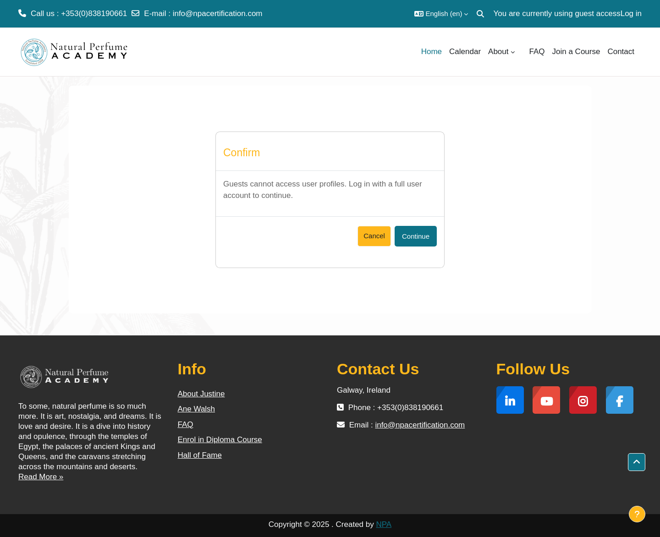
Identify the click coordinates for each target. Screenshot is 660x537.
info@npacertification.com (218, 13)
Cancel (374, 236)
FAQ (185, 424)
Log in (631, 13)
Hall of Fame (200, 455)
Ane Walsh (196, 409)
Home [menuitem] (431, 51)
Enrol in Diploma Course (220, 439)
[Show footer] (637, 514)
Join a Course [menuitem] (576, 51)
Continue (415, 236)
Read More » (40, 476)
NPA (383, 524)
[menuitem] (522, 52)
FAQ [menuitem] (537, 51)
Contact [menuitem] (620, 51)
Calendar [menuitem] (465, 51)
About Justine (201, 393)
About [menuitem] (498, 51)
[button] (441, 13)
